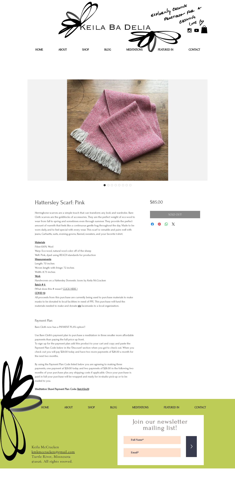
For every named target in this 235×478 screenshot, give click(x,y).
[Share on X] (173, 224)
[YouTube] (196, 30)
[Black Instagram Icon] (189, 30)
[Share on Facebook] (152, 224)
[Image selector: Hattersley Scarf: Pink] (104, 185)
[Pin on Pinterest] (159, 224)
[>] (191, 446)
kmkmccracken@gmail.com (53, 451)
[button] (204, 29)
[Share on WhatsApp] (166, 224)
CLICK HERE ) (70, 288)
